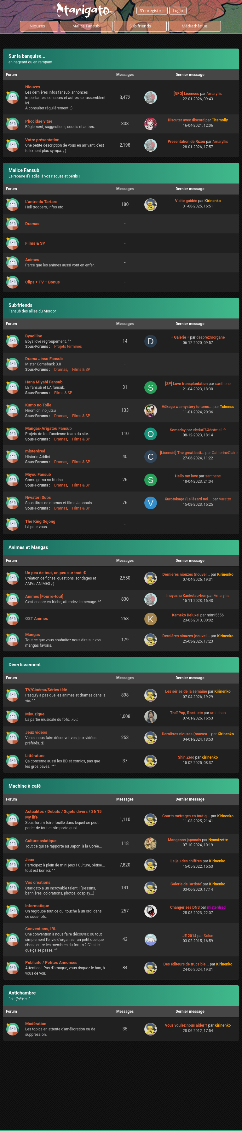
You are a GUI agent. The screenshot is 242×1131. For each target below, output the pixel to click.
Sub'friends (20, 305)
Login (178, 10)
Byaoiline (33, 336)
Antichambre (22, 993)
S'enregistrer (152, 10)
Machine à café (25, 786)
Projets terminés (68, 346)
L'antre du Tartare (41, 201)
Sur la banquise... (27, 56)
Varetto (225, 499)
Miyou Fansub (38, 474)
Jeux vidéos (36, 732)
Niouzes (39, 26)
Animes (32, 259)
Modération (35, 1023)
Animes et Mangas (28, 547)
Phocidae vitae (38, 121)
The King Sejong (40, 521)
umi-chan (218, 713)
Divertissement (25, 665)
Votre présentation (42, 139)
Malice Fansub (24, 170)
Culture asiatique (40, 840)
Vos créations (37, 882)
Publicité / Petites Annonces (51, 962)
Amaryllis (214, 93)
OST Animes (36, 618)
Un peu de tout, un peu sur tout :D (55, 572)
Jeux (29, 859)
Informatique (37, 905)
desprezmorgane (210, 337)
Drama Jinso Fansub (44, 358)
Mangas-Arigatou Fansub (48, 428)
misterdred (35, 451)
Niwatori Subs (38, 497)
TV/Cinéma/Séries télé (46, 689)
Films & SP (35, 243)
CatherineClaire (225, 453)
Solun (208, 936)
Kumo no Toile (38, 405)
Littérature (34, 755)
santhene (223, 384)
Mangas (32, 634)
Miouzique (34, 714)
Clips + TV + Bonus (42, 282)
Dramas (32, 223)
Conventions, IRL (40, 928)
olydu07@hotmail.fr (209, 430)
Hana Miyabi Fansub (43, 382)
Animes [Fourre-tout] (44, 596)
